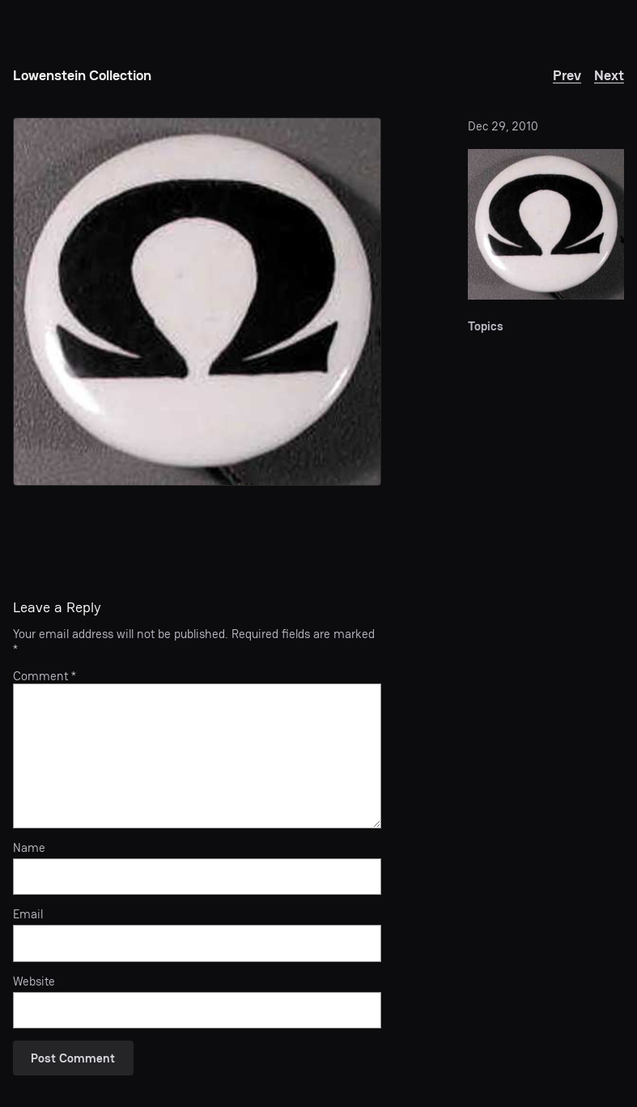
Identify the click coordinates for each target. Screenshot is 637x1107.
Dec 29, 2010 (503, 126)
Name (29, 848)
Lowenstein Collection (82, 75)
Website (34, 981)
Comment (44, 675)
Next (609, 75)
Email (28, 914)
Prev (567, 75)
